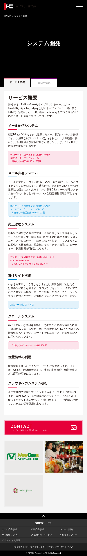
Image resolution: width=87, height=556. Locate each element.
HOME (7, 16)
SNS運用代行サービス (41, 535)
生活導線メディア (10, 535)
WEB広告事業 (37, 529)
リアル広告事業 (9, 529)
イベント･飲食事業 (11, 540)
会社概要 (18, 547)
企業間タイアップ (68, 535)
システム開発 (66, 529)
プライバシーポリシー (49, 547)
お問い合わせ (30, 547)
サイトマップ (67, 547)
